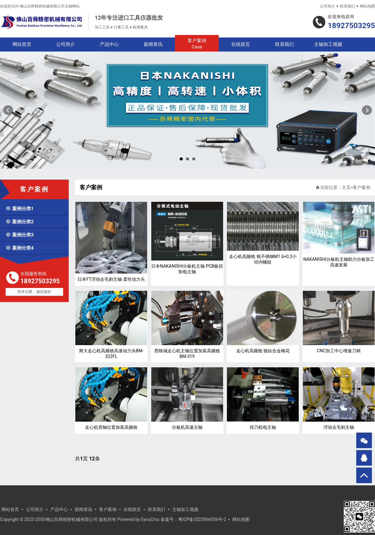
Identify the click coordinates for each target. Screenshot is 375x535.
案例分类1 (20, 208)
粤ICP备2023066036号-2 (202, 519)
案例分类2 (20, 221)
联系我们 (347, 6)
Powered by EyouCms (137, 519)
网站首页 (21, 44)
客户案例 (197, 44)
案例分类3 (20, 235)
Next (367, 110)
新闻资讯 (153, 44)
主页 (346, 187)
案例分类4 (20, 248)
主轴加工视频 (328, 44)
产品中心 (109, 44)
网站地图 (367, 6)
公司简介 (327, 6)
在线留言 (240, 44)
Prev (8, 110)
